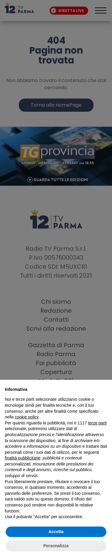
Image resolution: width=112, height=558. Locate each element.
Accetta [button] (56, 531)
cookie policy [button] (26, 417)
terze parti (97, 423)
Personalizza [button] (56, 545)
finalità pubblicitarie (22, 458)
